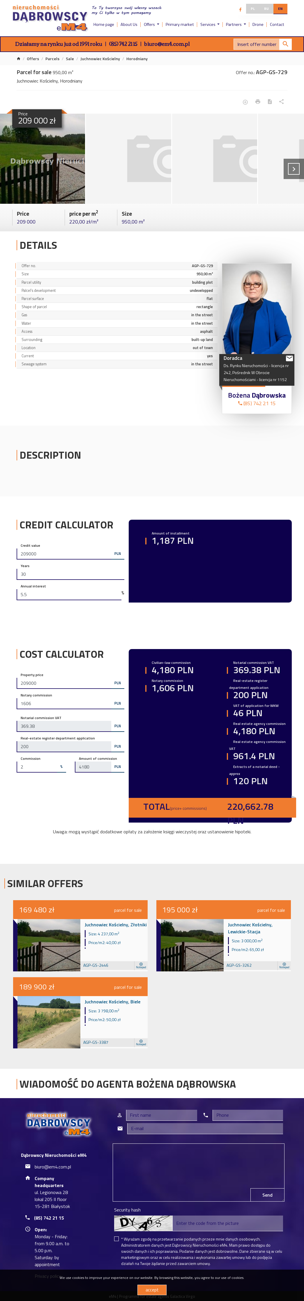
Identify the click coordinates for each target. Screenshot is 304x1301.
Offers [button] (150, 24)
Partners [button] (234, 24)
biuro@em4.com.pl (167, 43)
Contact (277, 24)
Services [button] (208, 24)
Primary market (180, 24)
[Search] (263, 44)
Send (267, 1194)
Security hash (127, 1209)
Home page (103, 24)
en (280, 8)
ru (266, 8)
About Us (129, 24)
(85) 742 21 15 (123, 43)
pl (253, 8)
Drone (258, 24)
